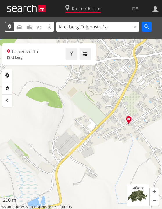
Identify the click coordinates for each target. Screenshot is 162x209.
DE (135, 9)
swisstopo (27, 207)
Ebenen (7, 88)
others (67, 207)
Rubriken (7, 75)
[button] (154, 192)
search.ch (11, 207)
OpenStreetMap (48, 207)
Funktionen (7, 101)
